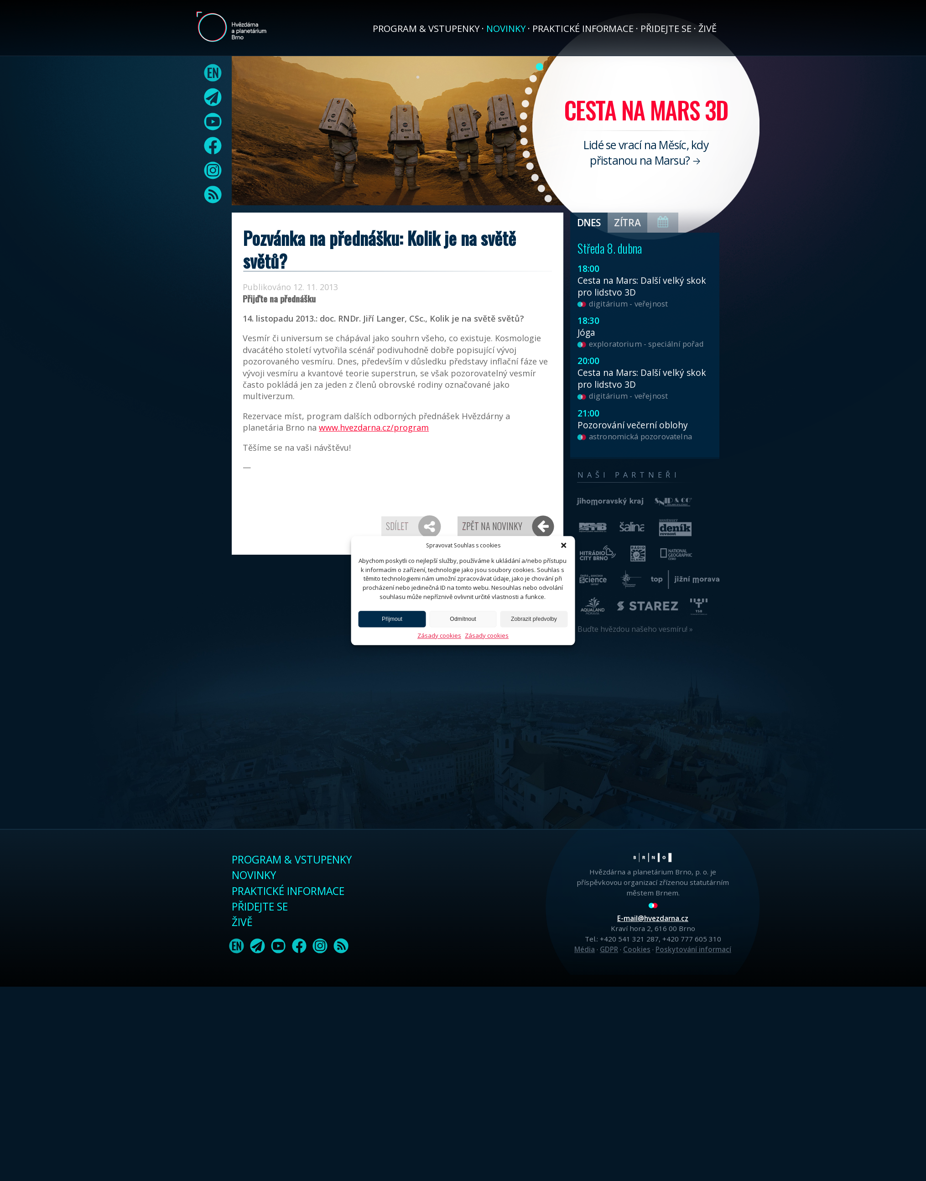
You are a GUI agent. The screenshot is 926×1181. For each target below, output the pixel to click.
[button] (563, 545)
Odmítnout (463, 619)
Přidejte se (666, 28)
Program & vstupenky (426, 28)
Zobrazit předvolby (534, 619)
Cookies (636, 949)
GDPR (609, 949)
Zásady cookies (439, 635)
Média (584, 949)
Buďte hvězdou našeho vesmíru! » (635, 629)
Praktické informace (583, 28)
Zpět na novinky (492, 526)
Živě (707, 28)
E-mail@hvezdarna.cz (652, 918)
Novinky (505, 28)
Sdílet (397, 526)
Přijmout (392, 619)
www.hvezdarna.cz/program (374, 427)
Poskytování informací (693, 949)
